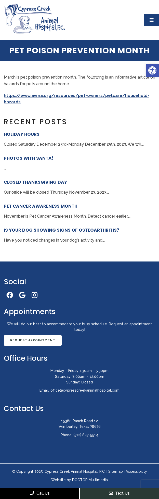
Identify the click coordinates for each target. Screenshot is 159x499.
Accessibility (136, 471)
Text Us (119, 493)
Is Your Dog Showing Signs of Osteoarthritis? (61, 230)
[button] (152, 70)
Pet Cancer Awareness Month (40, 206)
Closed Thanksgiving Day (35, 182)
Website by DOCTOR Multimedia (79, 480)
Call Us (40, 493)
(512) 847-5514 (85, 435)
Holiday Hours (21, 134)
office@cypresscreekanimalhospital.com (85, 390)
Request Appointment (32, 340)
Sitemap (115, 471)
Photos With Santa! (29, 158)
